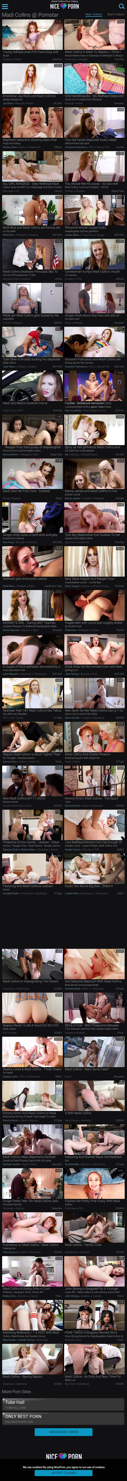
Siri (67, 454)
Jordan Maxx (72, 234)
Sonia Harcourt (11, 630)
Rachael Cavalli (11, 1164)
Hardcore (32, 542)
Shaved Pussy (90, 454)
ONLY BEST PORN (63, 1418)
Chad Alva (8, 586)
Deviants (119, 103)
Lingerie (87, 717)
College (21, 366)
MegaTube (56, 454)
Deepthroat (83, 542)
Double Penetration (13, 805)
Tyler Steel (9, 366)
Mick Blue (8, 234)
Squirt (68, 322)
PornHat (57, 410)
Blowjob (20, 103)
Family (7, 322)
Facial (102, 410)
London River (72, 893)
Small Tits (34, 761)
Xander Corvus (73, 849)
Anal (28, 805)
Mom (22, 147)
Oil (17, 191)
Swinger (97, 1296)
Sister (22, 761)
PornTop (119, 59)
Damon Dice (10, 761)
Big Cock (70, 542)
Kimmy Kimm (11, 454)
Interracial (26, 673)
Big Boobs (99, 717)
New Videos (94, 14)
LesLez (58, 191)
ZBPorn (58, 147)
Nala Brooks (10, 1339)
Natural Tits (102, 147)
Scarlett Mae (72, 1164)
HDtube (120, 498)
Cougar (100, 234)
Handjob (82, 59)
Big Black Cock (11, 278)
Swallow (26, 278)
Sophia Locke (10, 1076)
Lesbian (87, 498)
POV (92, 147)
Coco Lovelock (73, 410)
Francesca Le (10, 1252)
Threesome (34, 147)
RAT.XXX (57, 234)
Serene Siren (10, 147)
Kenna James (73, 498)
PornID (120, 630)
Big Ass (75, 454)
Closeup (7, 59)
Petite (17, 59)
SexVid (120, 147)
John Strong (72, 673)
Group (54, 849)
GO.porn (119, 410)
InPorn (58, 278)
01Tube (58, 717)
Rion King (8, 542)
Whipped (21, 234)
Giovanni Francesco (76, 147)
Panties (69, 191)
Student (31, 366)
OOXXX (120, 717)
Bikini (31, 586)
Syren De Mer (72, 717)
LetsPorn (57, 59)
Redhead (99, 498)
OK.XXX (58, 103)
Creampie (70, 59)
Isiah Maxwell (10, 673)
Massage (8, 191)
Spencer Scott (11, 849)
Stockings (43, 849)
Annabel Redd (11, 893)
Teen (95, 673)
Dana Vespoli (72, 586)
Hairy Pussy (9, 410)
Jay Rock (8, 103)
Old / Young (16, 717)
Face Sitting (90, 410)
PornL (59, 498)
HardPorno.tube (53, 586)
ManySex (119, 1076)
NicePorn (63, 6)
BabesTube (118, 191)
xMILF (120, 849)
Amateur (70, 278)
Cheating (33, 234)
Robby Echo (9, 1296)
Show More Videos (63, 1432)
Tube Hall (63, 1404)
